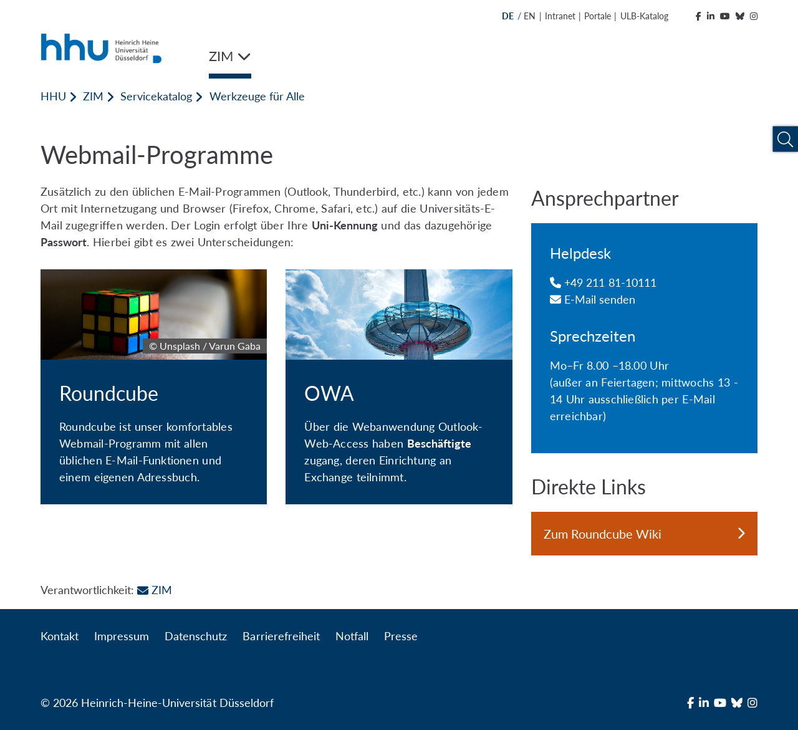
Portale (597, 16)
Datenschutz (196, 636)
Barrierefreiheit (281, 636)
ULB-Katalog (644, 16)
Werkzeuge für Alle (257, 96)
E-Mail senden (593, 299)
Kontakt (60, 636)
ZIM (93, 96)
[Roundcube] (154, 386)
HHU (53, 96)
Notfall (351, 636)
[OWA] (399, 386)
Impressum (121, 636)
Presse (401, 636)
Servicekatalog (156, 96)
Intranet (560, 16)
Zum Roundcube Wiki (644, 533)
